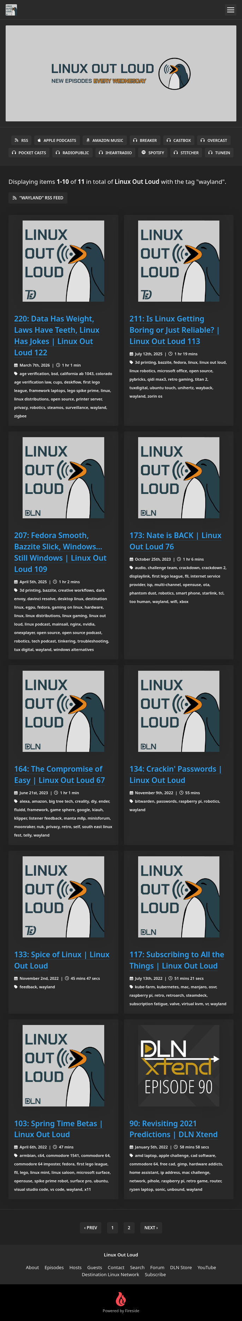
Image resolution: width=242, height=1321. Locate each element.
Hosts (75, 1267)
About (32, 1267)
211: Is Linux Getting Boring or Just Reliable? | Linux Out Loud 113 (175, 329)
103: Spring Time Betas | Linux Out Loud (58, 1129)
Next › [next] (151, 1228)
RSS (21, 140)
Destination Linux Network (110, 1274)
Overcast (214, 140)
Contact (116, 1267)
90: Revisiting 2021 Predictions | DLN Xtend (174, 1129)
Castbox (179, 140)
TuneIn (219, 152)
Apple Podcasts (57, 140)
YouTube (206, 1267)
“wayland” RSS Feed (38, 198)
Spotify (153, 152)
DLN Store (181, 1267)
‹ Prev (90, 1228)
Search (137, 1267)
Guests (94, 1267)
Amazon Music (104, 140)
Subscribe (155, 1274)
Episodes (54, 1267)
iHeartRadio (115, 152)
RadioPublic (72, 152)
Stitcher (186, 152)
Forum (157, 1267)
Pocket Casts (29, 152)
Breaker (145, 140)
